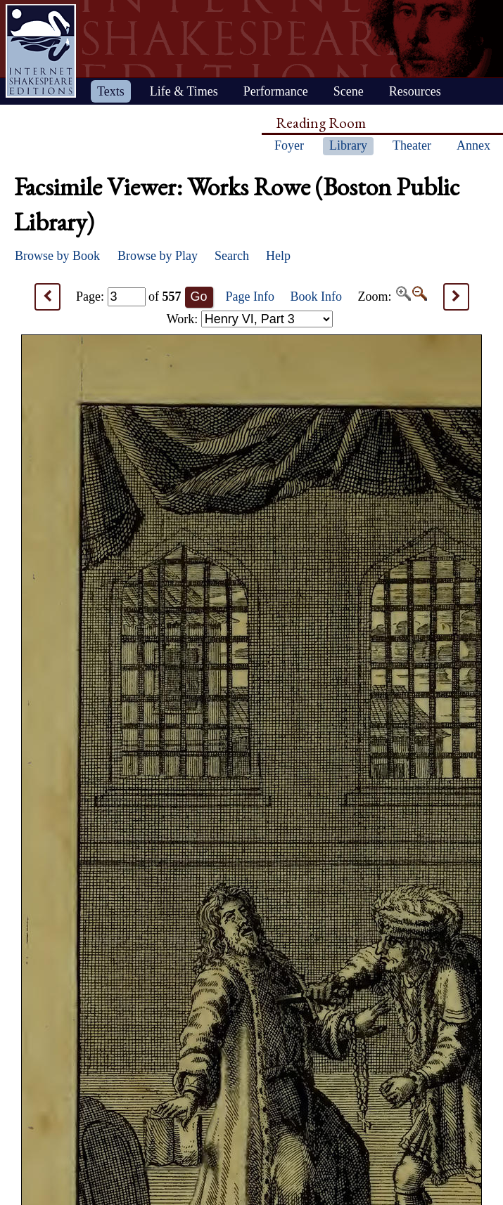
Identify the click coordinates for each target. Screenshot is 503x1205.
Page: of (129, 296)
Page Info (250, 296)
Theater (412, 145)
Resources (415, 91)
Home (41, 51)
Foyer (289, 145)
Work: (250, 319)
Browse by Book (57, 256)
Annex (473, 145)
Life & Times (184, 91)
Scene (348, 91)
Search (232, 256)
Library (348, 145)
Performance (275, 91)
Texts (111, 91)
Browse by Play (157, 256)
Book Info (317, 296)
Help (278, 256)
